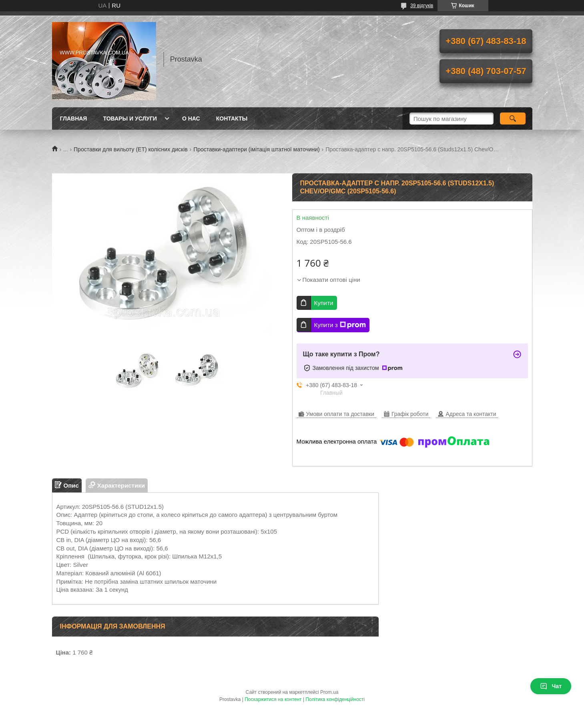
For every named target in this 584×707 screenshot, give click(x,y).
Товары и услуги (130, 118)
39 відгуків (421, 5)
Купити (323, 302)
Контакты (231, 118)
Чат (551, 686)
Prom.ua (329, 692)
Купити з (340, 325)
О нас (191, 118)
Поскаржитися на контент (273, 699)
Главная (73, 118)
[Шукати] (513, 118)
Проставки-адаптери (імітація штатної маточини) (256, 149)
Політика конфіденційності (335, 699)
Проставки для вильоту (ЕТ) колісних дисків (131, 149)
